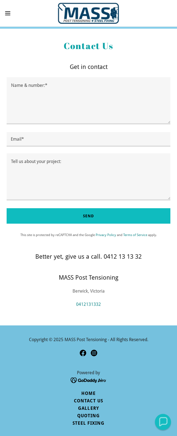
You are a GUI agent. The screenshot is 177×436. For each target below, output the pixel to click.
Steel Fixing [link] (88, 423)
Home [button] (88, 393)
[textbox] (88, 100)
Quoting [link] (88, 415)
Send (88, 216)
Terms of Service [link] (135, 235)
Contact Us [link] (88, 400)
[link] (88, 13)
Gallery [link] (88, 408)
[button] (15, 13)
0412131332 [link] (88, 304)
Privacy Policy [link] (106, 235)
